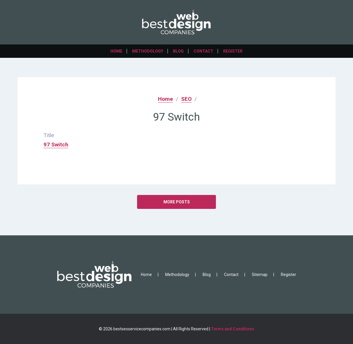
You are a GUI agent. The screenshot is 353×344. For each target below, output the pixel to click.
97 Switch (55, 144)
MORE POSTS (176, 202)
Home (116, 51)
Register (233, 51)
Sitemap (260, 274)
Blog (178, 51)
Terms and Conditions (232, 329)
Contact (203, 51)
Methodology (147, 51)
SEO (186, 99)
